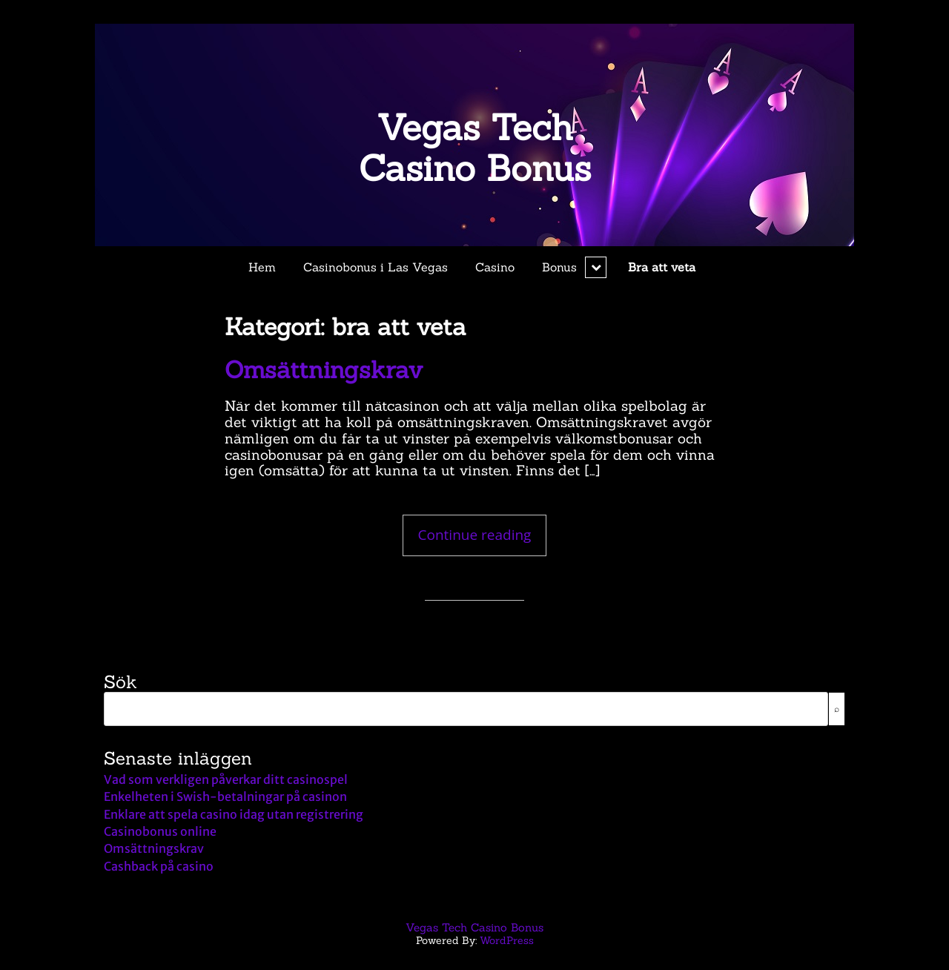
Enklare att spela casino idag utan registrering (233, 814)
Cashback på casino (159, 866)
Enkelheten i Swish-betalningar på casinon (225, 796)
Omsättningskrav (324, 369)
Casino (495, 267)
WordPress (507, 940)
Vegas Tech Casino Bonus (475, 148)
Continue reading (482, 534)
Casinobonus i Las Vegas (375, 267)
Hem (262, 267)
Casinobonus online (160, 831)
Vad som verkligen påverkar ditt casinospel (226, 779)
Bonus (559, 267)
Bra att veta (661, 267)
